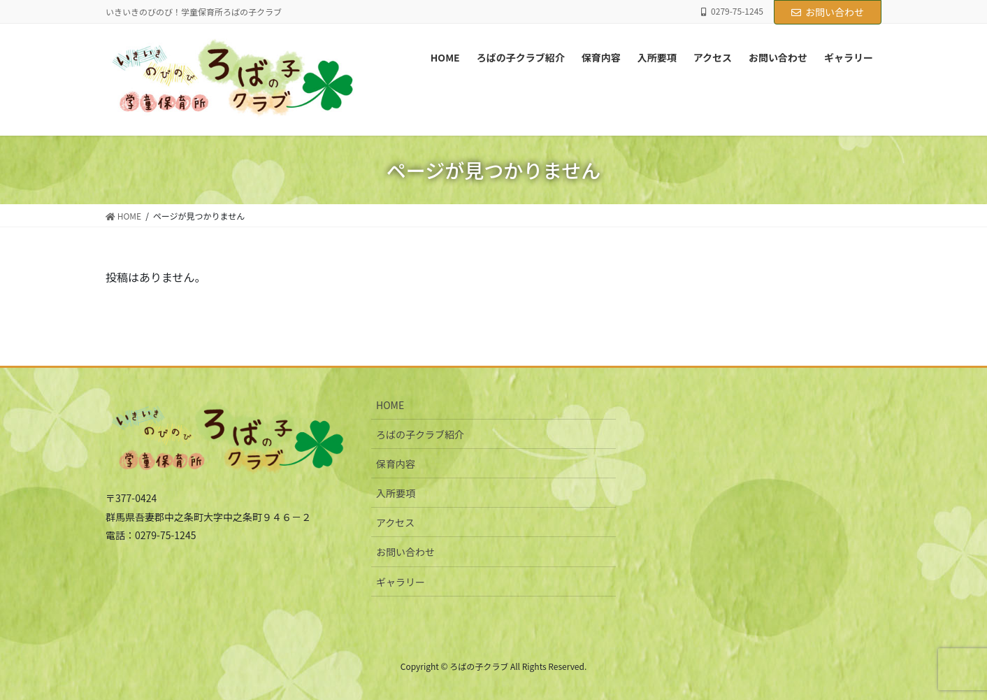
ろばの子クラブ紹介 (420, 434)
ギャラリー (400, 582)
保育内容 (395, 464)
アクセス (395, 522)
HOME (390, 405)
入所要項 (395, 493)
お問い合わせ (827, 12)
